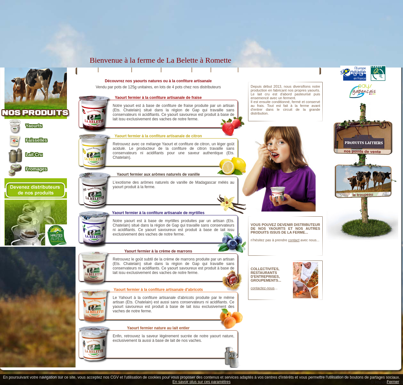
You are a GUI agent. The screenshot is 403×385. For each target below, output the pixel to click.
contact (293, 240)
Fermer (393, 382)
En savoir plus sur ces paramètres (201, 382)
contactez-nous (263, 288)
